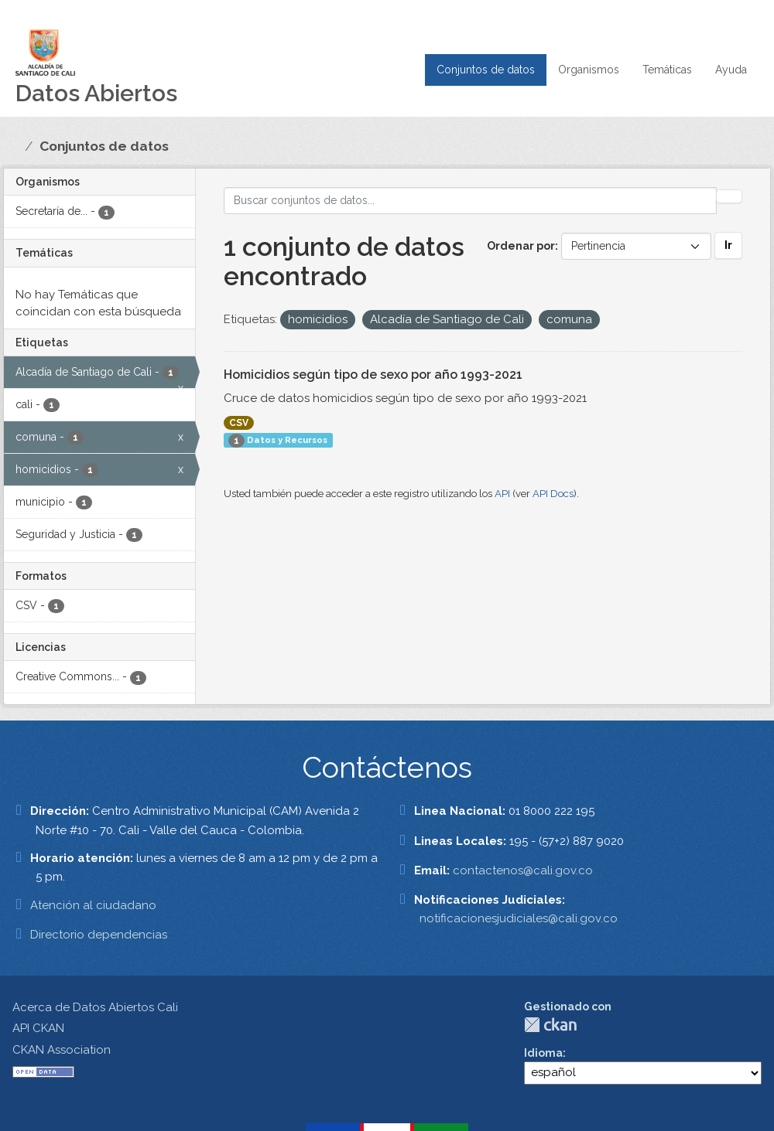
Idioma (543, 1053)
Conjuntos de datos (486, 69)
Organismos (588, 69)
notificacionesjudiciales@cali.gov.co (519, 918)
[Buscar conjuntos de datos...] (470, 200)
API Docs (553, 493)
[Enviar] (729, 196)
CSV (238, 422)
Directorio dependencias (98, 935)
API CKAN (38, 1028)
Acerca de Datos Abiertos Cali (95, 1007)
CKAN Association (61, 1050)
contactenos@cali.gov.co (523, 870)
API (502, 493)
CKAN (550, 1025)
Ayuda (731, 69)
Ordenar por (521, 246)
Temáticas (667, 69)
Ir (728, 245)
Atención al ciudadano (93, 905)
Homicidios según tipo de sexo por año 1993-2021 (373, 374)
